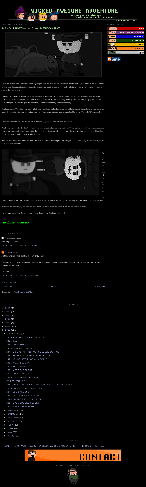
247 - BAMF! (13, 341)
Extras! (100, 446)
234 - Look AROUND (17, 392)
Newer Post (7, 286)
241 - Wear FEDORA (18, 363)
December (14, 334)
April (11, 436)
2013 (8, 319)
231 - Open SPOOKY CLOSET (22, 403)
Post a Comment (9, 282)
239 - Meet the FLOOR (19, 370)
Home (53, 286)
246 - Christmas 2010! (19, 344)
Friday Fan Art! (16, 381)
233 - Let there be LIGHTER (23, 395)
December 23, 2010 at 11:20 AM (20, 276)
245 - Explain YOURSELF (20, 348)
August (13, 421)
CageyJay (9, 252)
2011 (8, 326)
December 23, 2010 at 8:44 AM (19, 246)
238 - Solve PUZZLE (18, 374)
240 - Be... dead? (16, 366)
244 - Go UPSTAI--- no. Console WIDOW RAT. (31, 28)
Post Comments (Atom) (24, 292)
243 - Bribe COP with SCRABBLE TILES (29, 355)
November (14, 410)
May (10, 432)
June (11, 428)
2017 (8, 312)
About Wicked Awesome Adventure (52, 446)
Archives (20, 446)
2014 (8, 315)
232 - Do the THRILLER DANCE (24, 399)
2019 (8, 308)
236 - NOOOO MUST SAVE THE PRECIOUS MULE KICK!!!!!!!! (39, 385)
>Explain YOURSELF (16, 222)
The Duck (85, 446)
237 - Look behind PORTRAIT (23, 377)
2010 (8, 330)
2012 (8, 322)
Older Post (100, 286)
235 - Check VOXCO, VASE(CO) (24, 388)
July (11, 425)
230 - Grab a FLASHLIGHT (21, 406)
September (15, 417)
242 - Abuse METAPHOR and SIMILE (26, 359)
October (13, 414)
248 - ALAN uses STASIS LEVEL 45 (25, 337)
